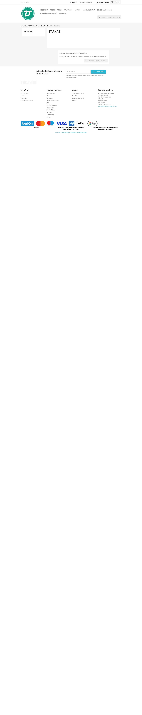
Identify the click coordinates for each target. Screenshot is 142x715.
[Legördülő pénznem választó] (89, 2)
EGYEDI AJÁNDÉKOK (104, 10)
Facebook (23, 82)
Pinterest (27, 82)
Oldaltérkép (50, 115)
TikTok (34, 82)
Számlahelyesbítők (78, 98)
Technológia (50, 107)
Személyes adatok (78, 93)
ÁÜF (48, 103)
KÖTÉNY (77, 10)
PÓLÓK (52, 10)
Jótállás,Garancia (52, 105)
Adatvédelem (25, 93)
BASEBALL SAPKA (89, 10)
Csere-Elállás (51, 110)
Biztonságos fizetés (27, 100)
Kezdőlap (44, 10)
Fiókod (75, 90)
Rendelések (76, 96)
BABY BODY (63, 14)
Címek (74, 100)
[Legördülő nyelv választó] (73, 2)
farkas (28, 31)
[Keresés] (109, 17)
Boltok (48, 117)
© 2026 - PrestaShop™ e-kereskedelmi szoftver (71, 133)
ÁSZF (22, 96)
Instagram (31, 82)
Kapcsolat (24, 98)
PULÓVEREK (68, 10)
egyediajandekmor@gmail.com (107, 106)
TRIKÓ (59, 10)
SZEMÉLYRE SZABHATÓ (48, 14)
